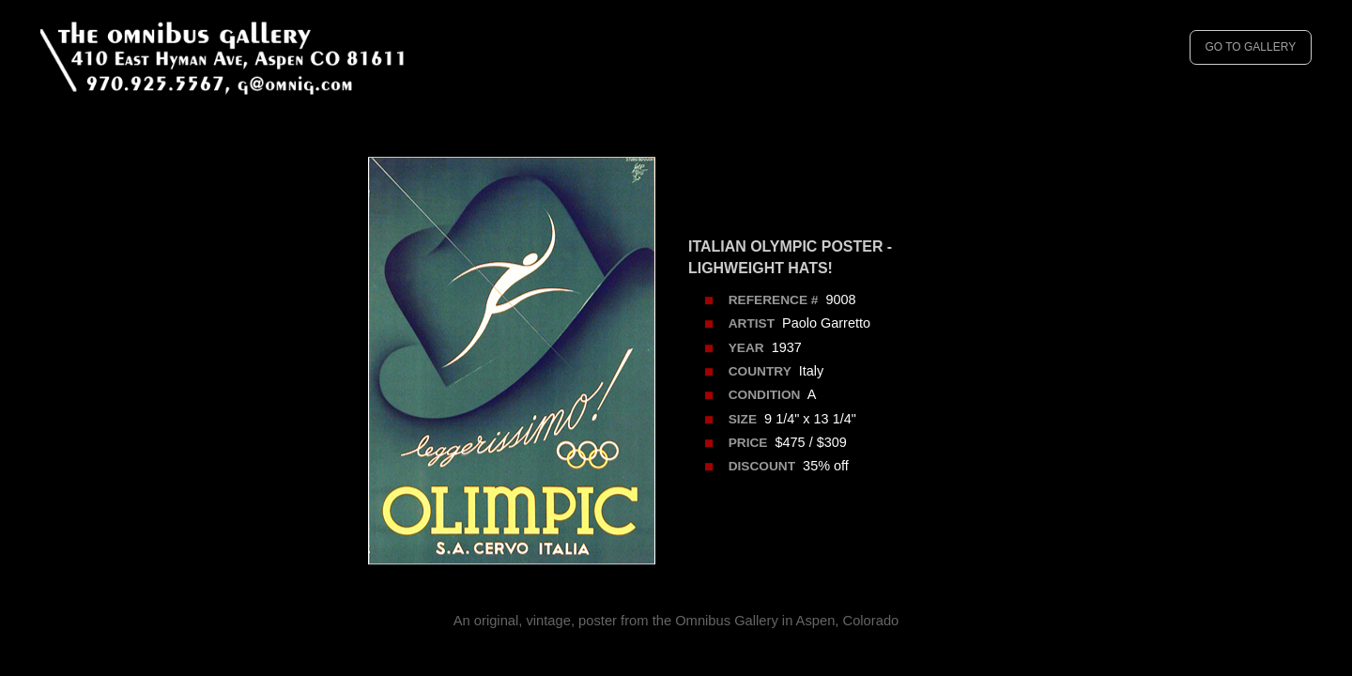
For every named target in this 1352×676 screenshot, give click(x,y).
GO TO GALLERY (1250, 47)
